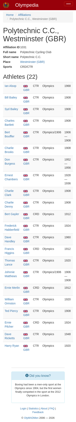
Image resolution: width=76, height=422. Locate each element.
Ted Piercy (11, 311)
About (44, 408)
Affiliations (24, 14)
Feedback (38, 412)
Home (10, 14)
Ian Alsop (10, 85)
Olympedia (27, 5)
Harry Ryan (12, 345)
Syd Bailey (11, 109)
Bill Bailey (11, 97)
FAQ (52, 408)
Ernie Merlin (12, 287)
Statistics (33, 408)
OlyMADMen (31, 418)
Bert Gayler (12, 214)
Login (23, 408)
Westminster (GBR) (32, 61)
